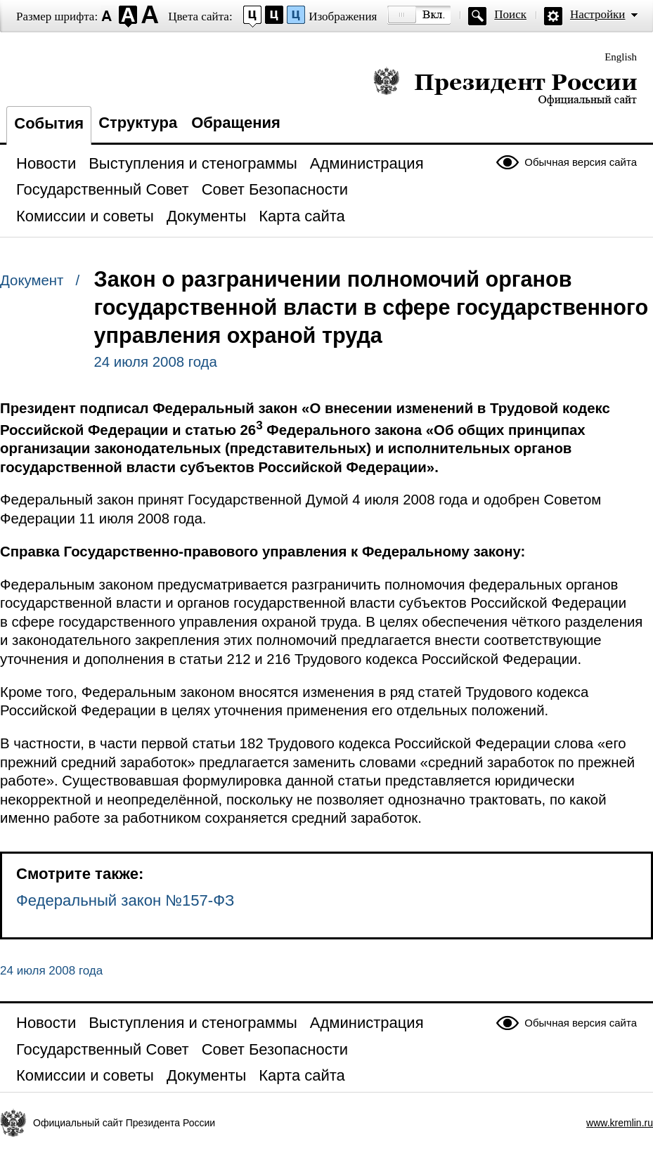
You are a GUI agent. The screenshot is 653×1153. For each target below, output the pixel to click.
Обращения (235, 122)
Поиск (510, 14)
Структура (137, 122)
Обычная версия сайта (580, 162)
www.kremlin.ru (619, 1122)
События (49, 123)
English (620, 57)
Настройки (597, 14)
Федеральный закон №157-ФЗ (125, 900)
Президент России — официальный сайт (505, 86)
